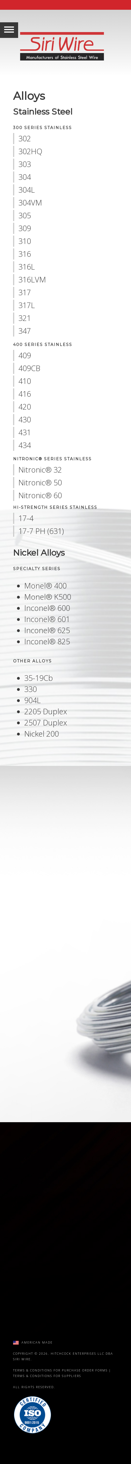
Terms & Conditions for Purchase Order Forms (60, 1370)
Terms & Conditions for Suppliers (47, 1376)
